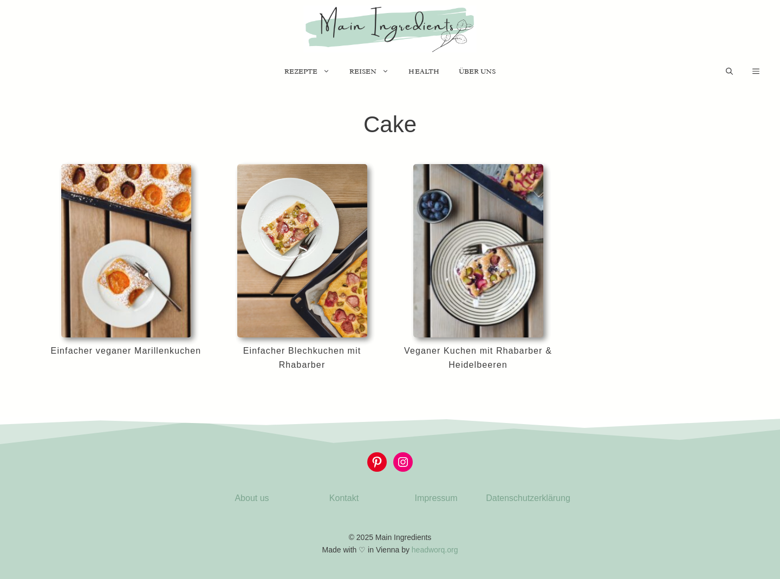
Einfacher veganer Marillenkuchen (126, 350)
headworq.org (435, 549)
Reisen (374, 71)
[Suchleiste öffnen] (729, 71)
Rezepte (312, 71)
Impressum (435, 498)
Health (423, 71)
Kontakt (344, 498)
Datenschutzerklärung (528, 498)
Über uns (477, 71)
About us (252, 498)
